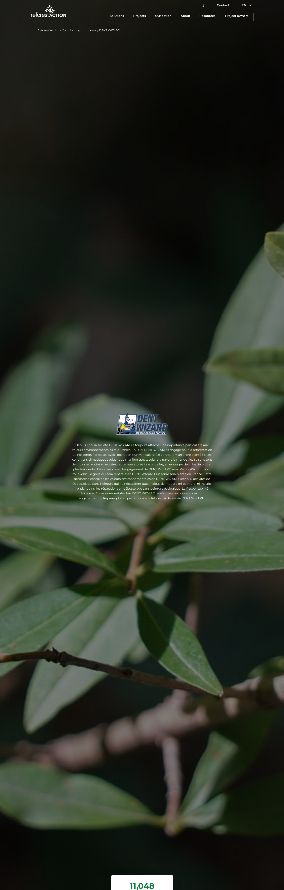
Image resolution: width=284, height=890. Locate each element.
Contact (223, 5)
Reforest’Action (48, 30)
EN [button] (247, 5)
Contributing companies (79, 30)
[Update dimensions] (117, 17)
